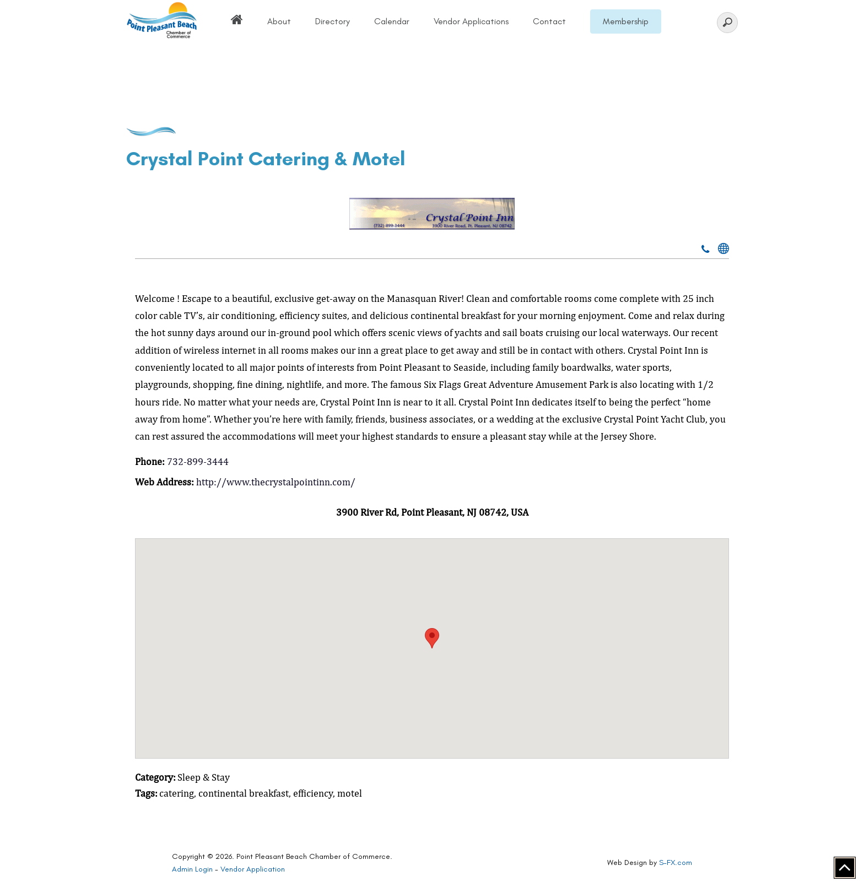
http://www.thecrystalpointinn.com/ (275, 482)
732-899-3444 (198, 461)
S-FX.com (675, 862)
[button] (432, 638)
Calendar (391, 21)
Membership (626, 21)
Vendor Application (252, 869)
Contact (549, 21)
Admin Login (192, 869)
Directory (332, 21)
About (279, 21)
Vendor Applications (471, 21)
